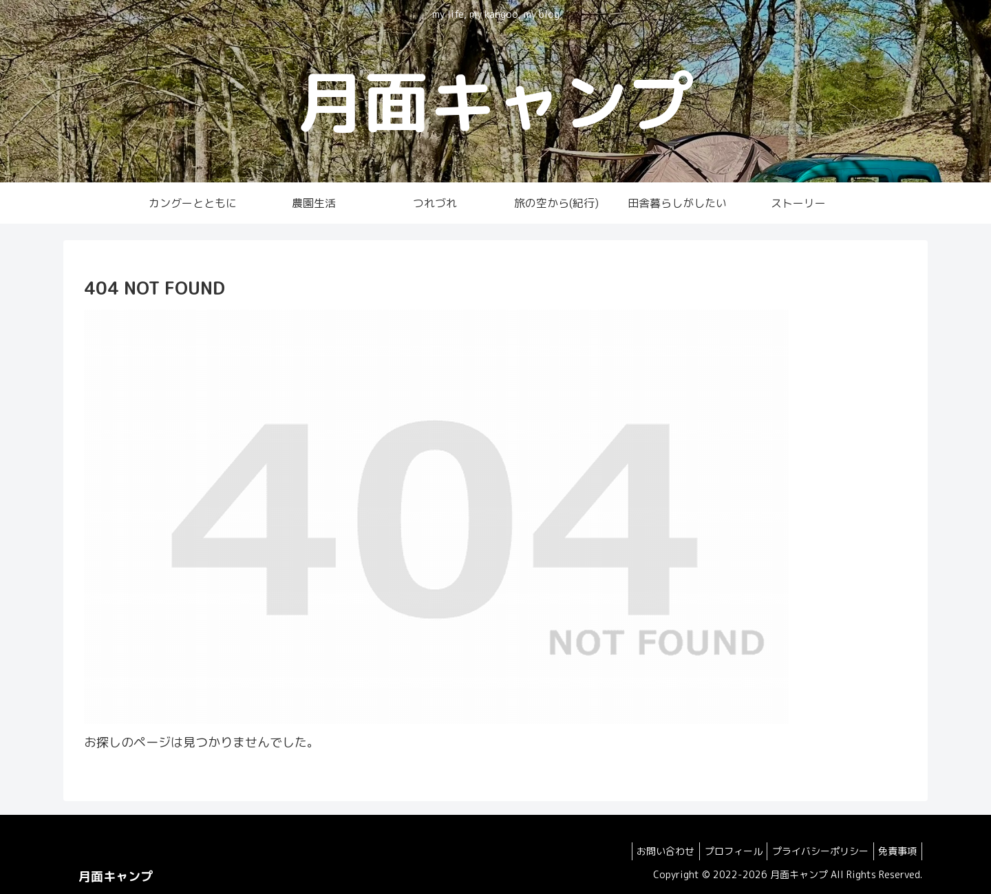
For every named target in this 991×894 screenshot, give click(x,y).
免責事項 (895, 851)
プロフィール (722, 851)
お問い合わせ (650, 851)
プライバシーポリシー (813, 851)
